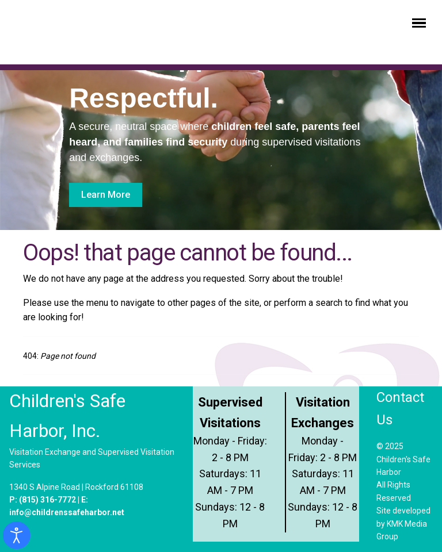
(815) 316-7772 (47, 499)
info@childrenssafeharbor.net (66, 512)
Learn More (105, 194)
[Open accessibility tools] (17, 535)
